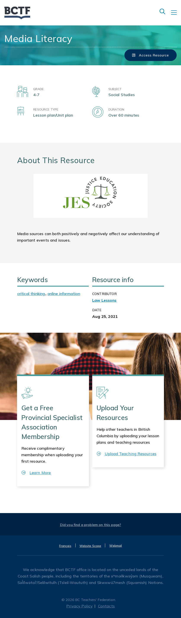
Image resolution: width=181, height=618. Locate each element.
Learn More (36, 472)
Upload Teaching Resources (126, 453)
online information (64, 293)
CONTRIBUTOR (104, 294)
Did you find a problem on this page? (90, 525)
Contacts (106, 606)
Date (97, 310)
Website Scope (90, 546)
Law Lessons (104, 300)
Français (65, 546)
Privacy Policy (79, 606)
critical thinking (31, 293)
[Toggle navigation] (176, 15)
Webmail (115, 546)
